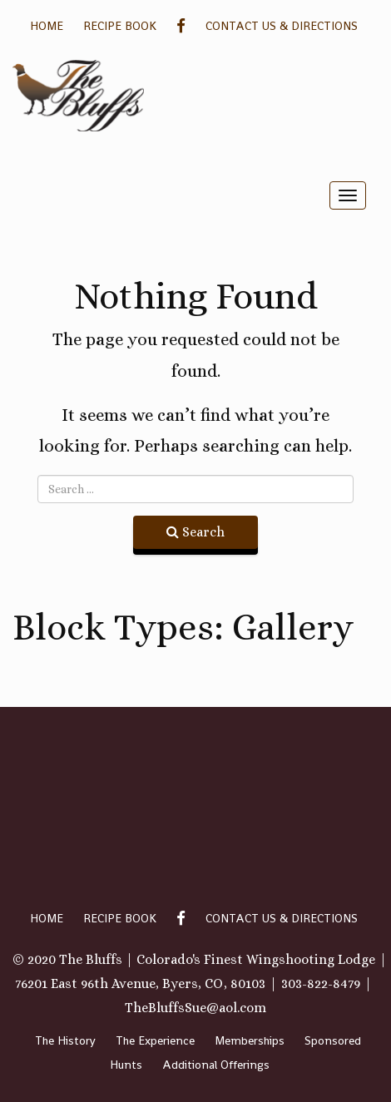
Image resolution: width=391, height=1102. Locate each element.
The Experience (155, 1040)
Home (46, 25)
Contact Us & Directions (281, 25)
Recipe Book (119, 25)
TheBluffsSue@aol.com (195, 1008)
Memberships (250, 1040)
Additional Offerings (216, 1064)
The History (65, 1040)
